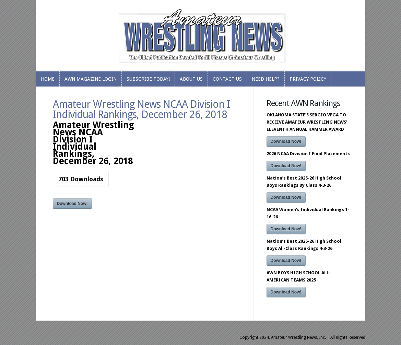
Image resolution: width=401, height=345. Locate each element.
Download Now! (72, 203)
